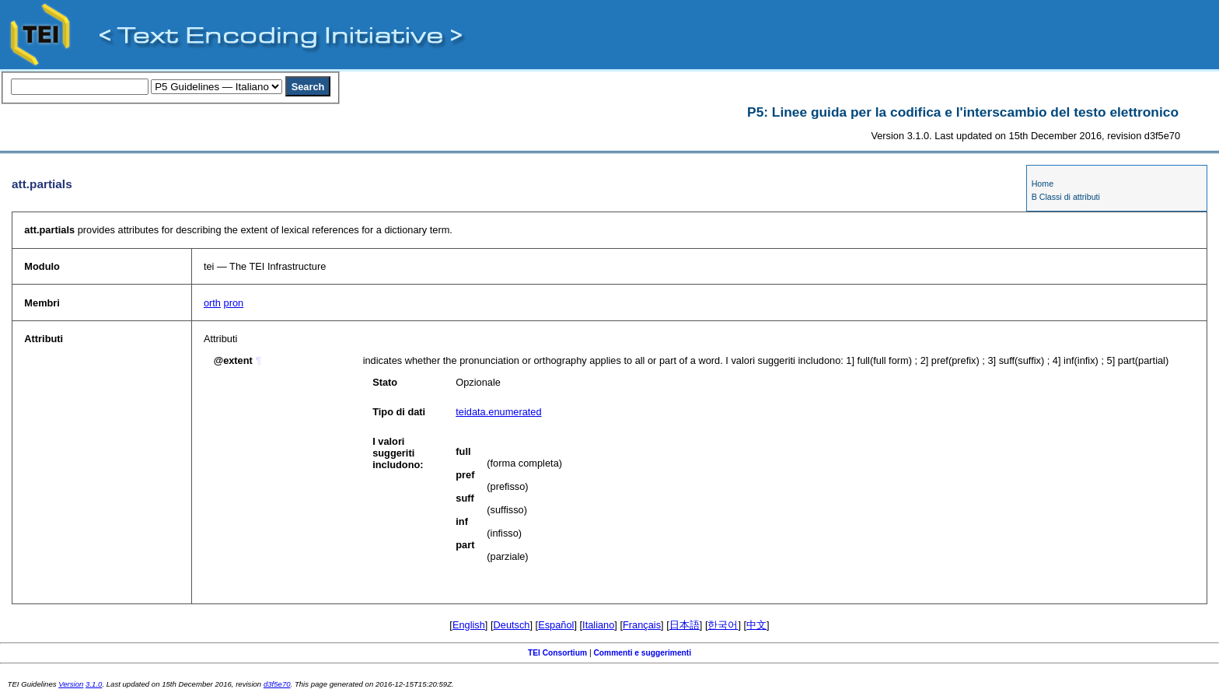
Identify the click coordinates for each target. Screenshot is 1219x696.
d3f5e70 (277, 684)
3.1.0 (94, 684)
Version (70, 684)
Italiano (598, 625)
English (468, 625)
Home (1042, 183)
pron (234, 303)
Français (642, 625)
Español (556, 625)
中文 (756, 625)
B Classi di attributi (1066, 196)
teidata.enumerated (498, 412)
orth (212, 303)
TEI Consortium (557, 653)
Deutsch (512, 625)
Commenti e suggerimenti (642, 653)
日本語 (684, 625)
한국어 (722, 625)
